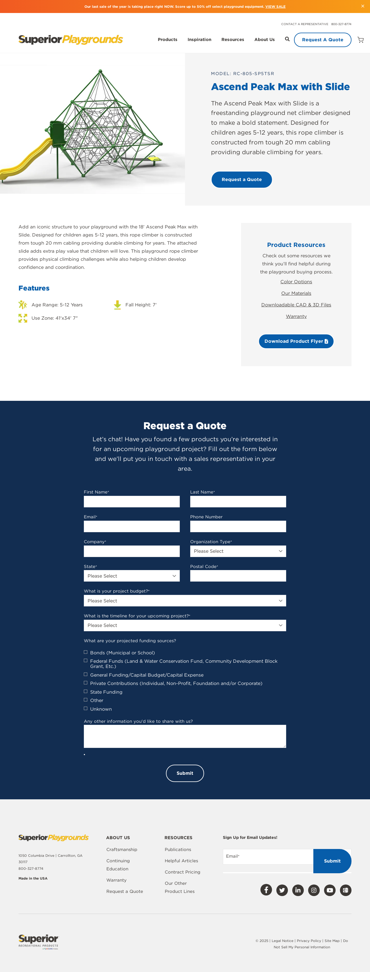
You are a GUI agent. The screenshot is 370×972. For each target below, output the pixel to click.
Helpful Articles (181, 860)
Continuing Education (118, 865)
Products (167, 40)
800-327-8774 (341, 24)
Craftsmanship (121, 849)
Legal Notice (282, 941)
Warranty (296, 316)
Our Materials (296, 293)
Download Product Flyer (296, 341)
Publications (178, 849)
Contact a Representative (304, 24)
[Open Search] (287, 39)
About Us (264, 40)
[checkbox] (185, 681)
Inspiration (199, 40)
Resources (232, 40)
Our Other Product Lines (180, 887)
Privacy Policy (309, 941)
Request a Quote (124, 891)
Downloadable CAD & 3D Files (296, 305)
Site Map (333, 941)
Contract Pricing (182, 872)
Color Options (296, 281)
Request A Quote (322, 39)
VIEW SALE (275, 6)
